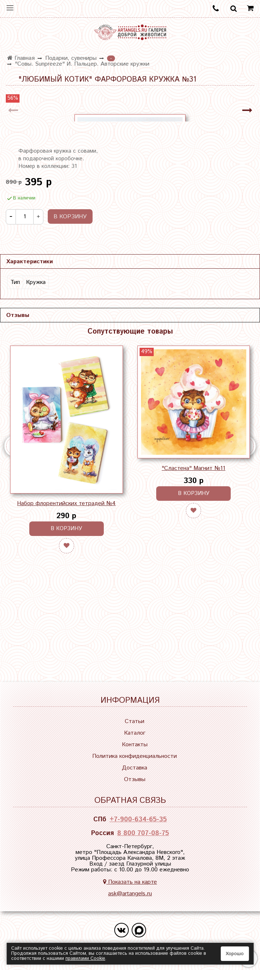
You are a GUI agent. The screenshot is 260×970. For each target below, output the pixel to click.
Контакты (135, 748)
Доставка (134, 772)
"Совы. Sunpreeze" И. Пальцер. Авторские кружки (82, 64)
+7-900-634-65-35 (138, 823)
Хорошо (235, 953)
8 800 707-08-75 (143, 837)
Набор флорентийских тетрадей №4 (66, 607)
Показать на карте (130, 886)
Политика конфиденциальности (134, 760)
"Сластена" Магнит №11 (193, 571)
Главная (21, 58)
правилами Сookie (85, 958)
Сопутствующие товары (130, 435)
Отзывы (134, 783)
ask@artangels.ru (130, 897)
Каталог (134, 737)
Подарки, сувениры (71, 58)
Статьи (134, 725)
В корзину (66, 632)
